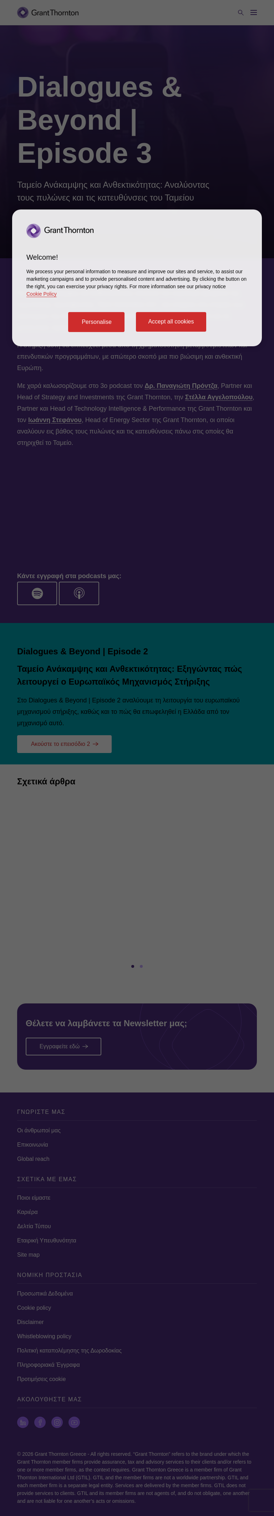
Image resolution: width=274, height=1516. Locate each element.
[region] (137, 277)
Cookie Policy (41, 294)
